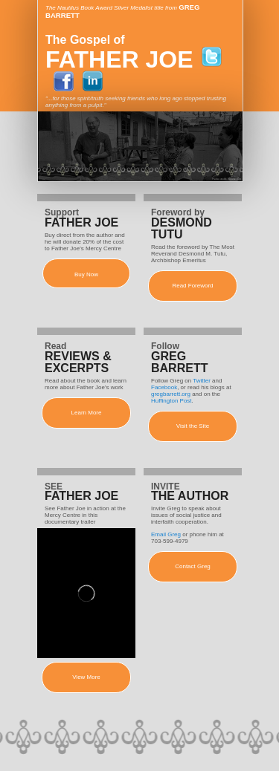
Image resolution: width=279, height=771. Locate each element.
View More (86, 677)
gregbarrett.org (170, 394)
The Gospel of (85, 39)
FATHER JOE (119, 59)
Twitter (202, 380)
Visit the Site (192, 426)
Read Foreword (192, 285)
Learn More (86, 412)
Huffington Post (171, 400)
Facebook (164, 387)
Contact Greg (193, 566)
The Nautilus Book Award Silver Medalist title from (112, 7)
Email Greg (166, 534)
